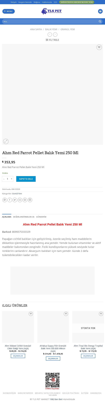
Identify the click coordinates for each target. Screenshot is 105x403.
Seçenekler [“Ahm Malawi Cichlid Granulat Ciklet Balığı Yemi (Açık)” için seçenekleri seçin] (18, 356)
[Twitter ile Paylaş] (14, 200)
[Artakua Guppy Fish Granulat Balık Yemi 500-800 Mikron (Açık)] (53, 327)
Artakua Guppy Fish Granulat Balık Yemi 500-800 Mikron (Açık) (53, 348)
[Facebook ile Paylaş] (9, 200)
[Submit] (100, 21)
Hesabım (53, 395)
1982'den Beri (56, 399)
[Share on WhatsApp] (4, 200)
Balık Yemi (51, 29)
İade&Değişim (9, 393)
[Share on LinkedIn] (30, 200)
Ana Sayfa (36, 29)
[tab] (6, 217)
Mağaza (37, 2)
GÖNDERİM (41, 216)
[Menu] (8, 11)
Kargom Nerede (25, 2)
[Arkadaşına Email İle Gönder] (20, 200)
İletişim (14, 2)
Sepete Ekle (26, 178)
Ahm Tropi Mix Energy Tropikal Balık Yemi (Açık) (88, 347)
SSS (55, 2)
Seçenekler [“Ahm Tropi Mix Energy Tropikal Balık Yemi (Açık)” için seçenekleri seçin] (88, 356)
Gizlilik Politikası (70, 393)
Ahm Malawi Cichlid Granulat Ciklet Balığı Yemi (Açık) (18, 347)
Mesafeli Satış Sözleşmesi (47, 393)
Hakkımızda (47, 2)
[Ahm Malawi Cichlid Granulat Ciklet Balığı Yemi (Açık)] (18, 327)
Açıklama (6, 216)
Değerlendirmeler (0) (23, 216)
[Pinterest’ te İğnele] (25, 200)
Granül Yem (68, 29)
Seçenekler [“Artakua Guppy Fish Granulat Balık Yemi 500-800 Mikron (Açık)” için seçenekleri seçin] (53, 358)
